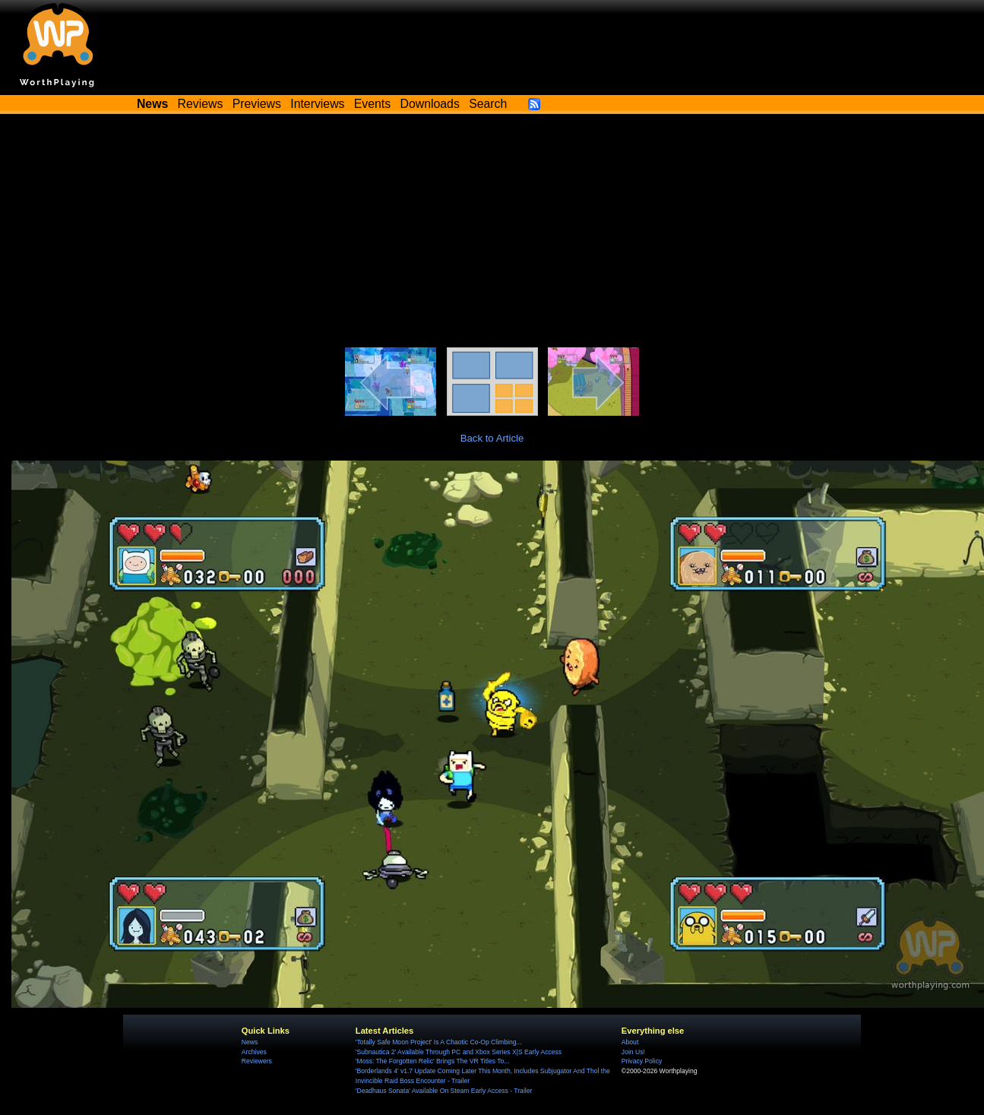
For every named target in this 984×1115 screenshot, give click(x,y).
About (630, 1042)
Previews (257, 103)
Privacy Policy (642, 1061)
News (250, 1042)
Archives (254, 1052)
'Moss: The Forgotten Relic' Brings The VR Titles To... (433, 1061)
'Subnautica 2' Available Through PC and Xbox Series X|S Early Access (459, 1052)
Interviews (317, 103)
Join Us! (633, 1052)
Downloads (430, 103)
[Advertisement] (492, 233)
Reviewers (257, 1061)
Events (372, 103)
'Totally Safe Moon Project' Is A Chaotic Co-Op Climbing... (439, 1042)
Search (488, 103)
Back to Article (492, 438)
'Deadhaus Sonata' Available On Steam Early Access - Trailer (444, 1090)
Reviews (200, 103)
